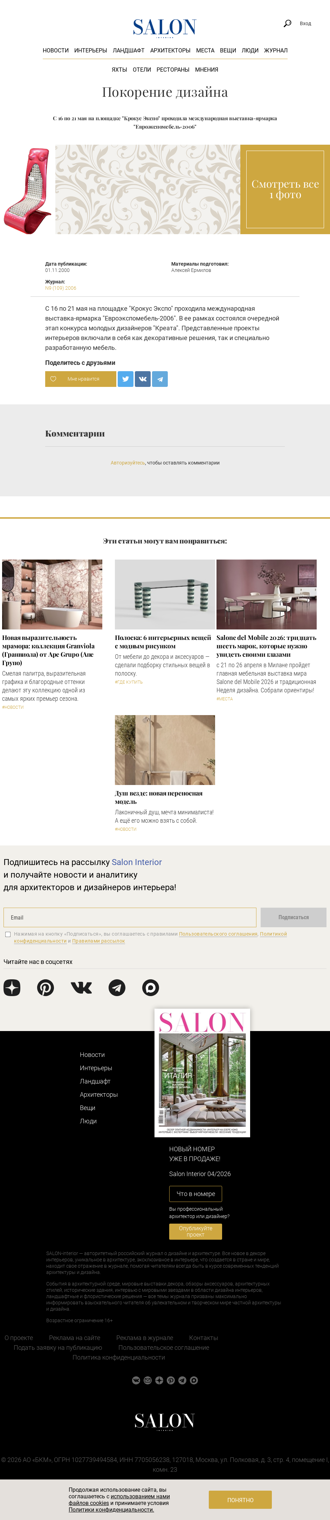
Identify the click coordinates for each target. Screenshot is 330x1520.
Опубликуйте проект (195, 1231)
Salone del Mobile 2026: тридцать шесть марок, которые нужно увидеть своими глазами (266, 645)
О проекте (19, 1337)
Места (205, 50)
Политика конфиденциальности (119, 1357)
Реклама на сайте (74, 1337)
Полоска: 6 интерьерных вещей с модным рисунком (163, 641)
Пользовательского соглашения (218, 934)
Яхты (119, 69)
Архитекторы (170, 50)
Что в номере (196, 1193)
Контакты (203, 1337)
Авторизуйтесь (128, 463)
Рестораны (173, 69)
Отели (142, 69)
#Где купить (129, 682)
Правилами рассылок (98, 941)
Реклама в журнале (144, 1337)
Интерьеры (90, 50)
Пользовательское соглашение (163, 1347)
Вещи (228, 50)
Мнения (206, 69)
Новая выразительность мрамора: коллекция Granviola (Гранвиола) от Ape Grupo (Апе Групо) (48, 650)
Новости (56, 50)
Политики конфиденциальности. (111, 1509)
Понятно (240, 1500)
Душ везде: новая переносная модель (158, 797)
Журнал (276, 50)
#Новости (13, 707)
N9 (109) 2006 (60, 288)
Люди (250, 50)
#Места (224, 699)
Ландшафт (129, 50)
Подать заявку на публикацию (58, 1347)
